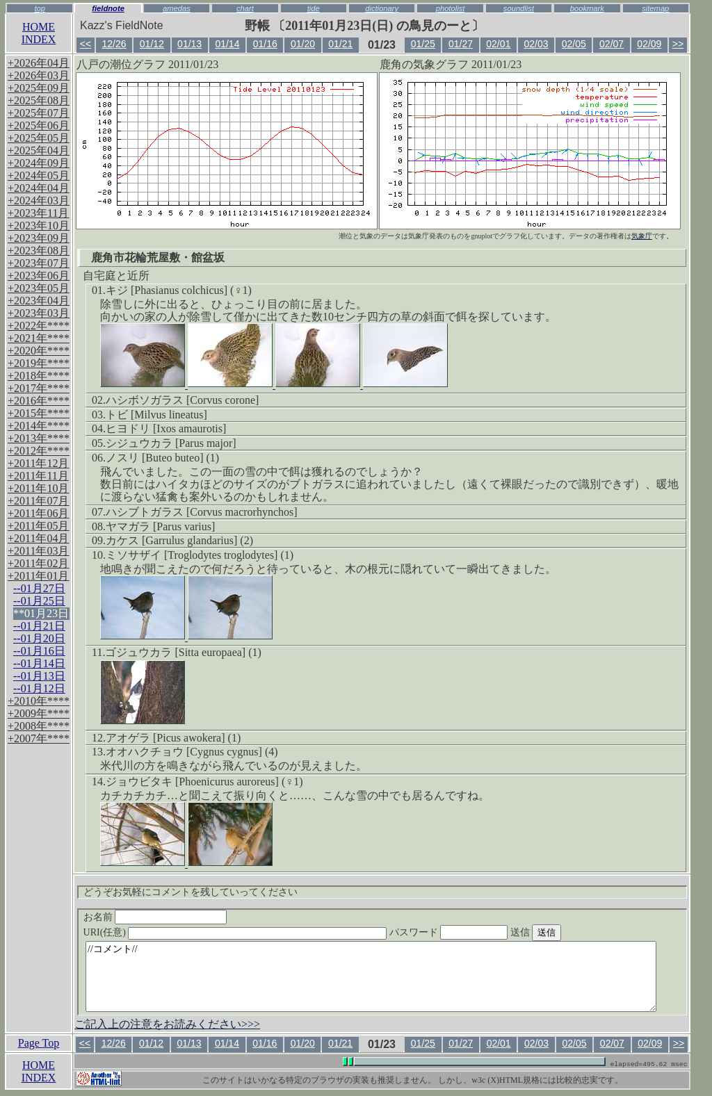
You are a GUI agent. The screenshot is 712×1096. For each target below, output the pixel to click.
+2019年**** (39, 363)
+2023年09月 (39, 238)
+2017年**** (39, 388)
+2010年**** (39, 701)
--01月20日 (39, 638)
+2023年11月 (38, 213)
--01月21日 (39, 626)
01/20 (303, 43)
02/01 (498, 43)
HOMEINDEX (39, 33)
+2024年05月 (39, 175)
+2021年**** (39, 338)
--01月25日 (39, 601)
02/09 (649, 43)
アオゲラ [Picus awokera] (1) (173, 738)
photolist (450, 8)
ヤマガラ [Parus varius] (160, 526)
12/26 (114, 43)
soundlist (518, 8)
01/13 (189, 43)
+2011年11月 (38, 476)
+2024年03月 (39, 200)
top (39, 8)
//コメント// (371, 976)
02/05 (574, 43)
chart (245, 8)
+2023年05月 (39, 288)
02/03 (536, 43)
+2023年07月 (39, 263)
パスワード (475, 932)
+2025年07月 (39, 113)
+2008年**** (39, 726)
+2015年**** (39, 413)
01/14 (227, 43)
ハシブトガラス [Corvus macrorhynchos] (202, 512)
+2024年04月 (39, 188)
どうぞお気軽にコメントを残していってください (190, 892)
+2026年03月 (39, 75)
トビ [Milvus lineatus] (156, 414)
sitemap (655, 8)
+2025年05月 (39, 138)
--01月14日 (39, 663)
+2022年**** (39, 326)
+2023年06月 (39, 275)
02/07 (611, 43)
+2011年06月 (38, 513)
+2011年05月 (38, 526)
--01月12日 (39, 688)
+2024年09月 (39, 163)
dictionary (381, 8)
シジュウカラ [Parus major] (171, 443)
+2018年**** (39, 376)
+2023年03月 (39, 313)
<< (85, 43)
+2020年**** (39, 351)
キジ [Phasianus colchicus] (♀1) (179, 290)
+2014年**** (39, 426)
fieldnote (108, 8)
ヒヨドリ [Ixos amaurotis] (166, 428)
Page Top (38, 1043)
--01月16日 (39, 651)
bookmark (587, 8)
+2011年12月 (38, 463)
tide (313, 8)
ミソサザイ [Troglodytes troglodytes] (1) (199, 555)
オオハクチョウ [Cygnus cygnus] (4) (192, 752)
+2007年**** (39, 738)
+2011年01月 (38, 576)
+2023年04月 (39, 300)
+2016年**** (39, 401)
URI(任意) (249, 932)
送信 (562, 932)
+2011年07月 (38, 501)
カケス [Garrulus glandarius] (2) (179, 540)
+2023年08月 (39, 250)
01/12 (152, 43)
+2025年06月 (39, 125)
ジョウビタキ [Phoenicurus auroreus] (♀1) (204, 781)
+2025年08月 (39, 100)
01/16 (265, 43)
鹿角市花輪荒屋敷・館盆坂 (158, 257)
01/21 (340, 43)
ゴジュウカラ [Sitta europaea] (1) (183, 652)
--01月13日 (39, 676)
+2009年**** (39, 713)
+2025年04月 (39, 150)
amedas (177, 8)
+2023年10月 (39, 225)
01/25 (423, 43)
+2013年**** (39, 438)
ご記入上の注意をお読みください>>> (167, 1024)
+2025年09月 (39, 88)
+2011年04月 (38, 538)
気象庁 (641, 236)
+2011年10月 (38, 488)
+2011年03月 (38, 551)
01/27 (460, 43)
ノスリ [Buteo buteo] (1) (162, 458)
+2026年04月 (39, 63)
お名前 (155, 917)
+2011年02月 (38, 563)
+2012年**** (39, 451)
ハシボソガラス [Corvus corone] (182, 400)
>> (677, 43)
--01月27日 (39, 588)
